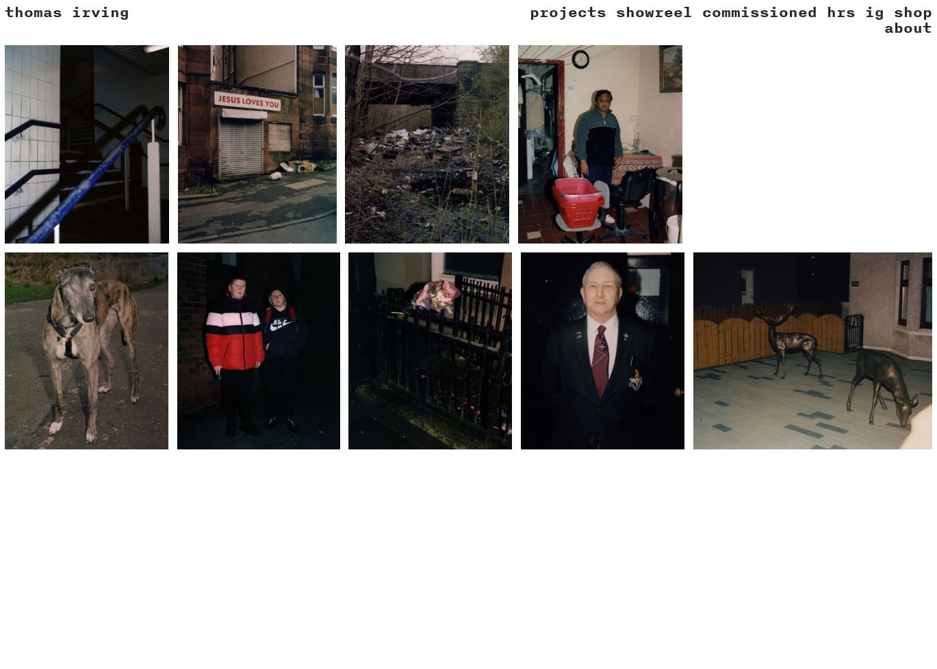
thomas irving (67, 12)
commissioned (759, 12)
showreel (654, 12)
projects (568, 12)
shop (913, 12)
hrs (841, 12)
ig (874, 12)
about (908, 28)
